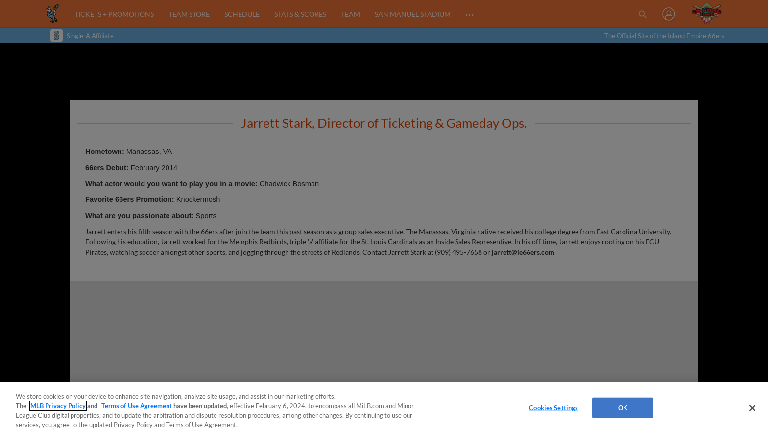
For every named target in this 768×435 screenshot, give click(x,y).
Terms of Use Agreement (136, 406)
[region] (384, 408)
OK (622, 408)
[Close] (752, 407)
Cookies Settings (553, 408)
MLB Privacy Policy (58, 406)
